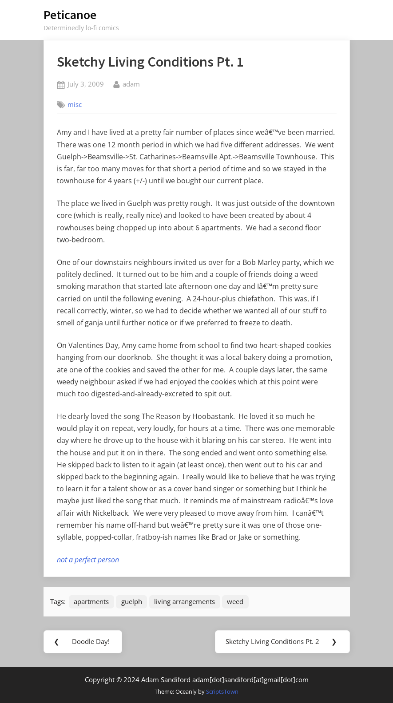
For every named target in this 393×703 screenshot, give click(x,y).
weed (235, 601)
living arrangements (184, 601)
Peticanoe (70, 15)
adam (131, 83)
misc (74, 104)
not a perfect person (88, 560)
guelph (131, 601)
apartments (91, 601)
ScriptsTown (222, 691)
